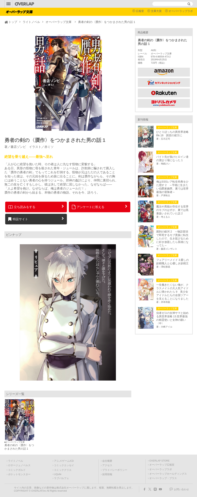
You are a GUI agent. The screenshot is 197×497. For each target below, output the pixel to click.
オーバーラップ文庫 (58, 22)
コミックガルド (17, 470)
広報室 (140, 11)
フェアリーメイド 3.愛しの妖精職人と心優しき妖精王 (172, 261)
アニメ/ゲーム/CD (64, 461)
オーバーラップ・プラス (163, 478)
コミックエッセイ (64, 465)
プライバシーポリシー (114, 470)
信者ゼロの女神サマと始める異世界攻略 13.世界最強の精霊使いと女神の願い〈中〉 (172, 318)
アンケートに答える (88, 207)
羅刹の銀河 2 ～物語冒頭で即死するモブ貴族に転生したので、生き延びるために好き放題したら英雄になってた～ (172, 238)
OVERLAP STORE (159, 460)
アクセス (107, 465)
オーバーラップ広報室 (161, 464)
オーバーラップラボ (181, 11)
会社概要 (107, 461)
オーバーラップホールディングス (168, 474)
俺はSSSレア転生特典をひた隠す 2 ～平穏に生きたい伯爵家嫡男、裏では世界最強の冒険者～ (172, 187)
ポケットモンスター (19, 474)
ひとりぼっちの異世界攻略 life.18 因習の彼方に (173, 133)
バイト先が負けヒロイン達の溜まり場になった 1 (172, 158)
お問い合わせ (181, 489)
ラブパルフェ (61, 478)
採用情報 (107, 474)
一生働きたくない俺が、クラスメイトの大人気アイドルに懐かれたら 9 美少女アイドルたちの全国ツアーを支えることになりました (172, 291)
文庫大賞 (156, 11)
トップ (12, 22)
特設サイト (18, 219)
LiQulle (58, 474)
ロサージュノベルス (19, 465)
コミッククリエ (62, 470)
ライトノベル (31, 22)
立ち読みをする (21, 207)
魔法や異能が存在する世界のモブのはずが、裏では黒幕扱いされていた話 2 (172, 210)
